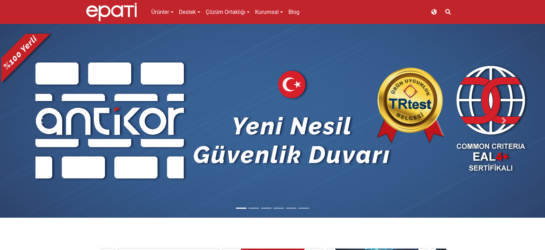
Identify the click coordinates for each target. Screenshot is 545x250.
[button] (41, 120)
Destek (187, 12)
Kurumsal (267, 12)
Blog (294, 12)
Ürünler (160, 12)
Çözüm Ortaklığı (225, 12)
